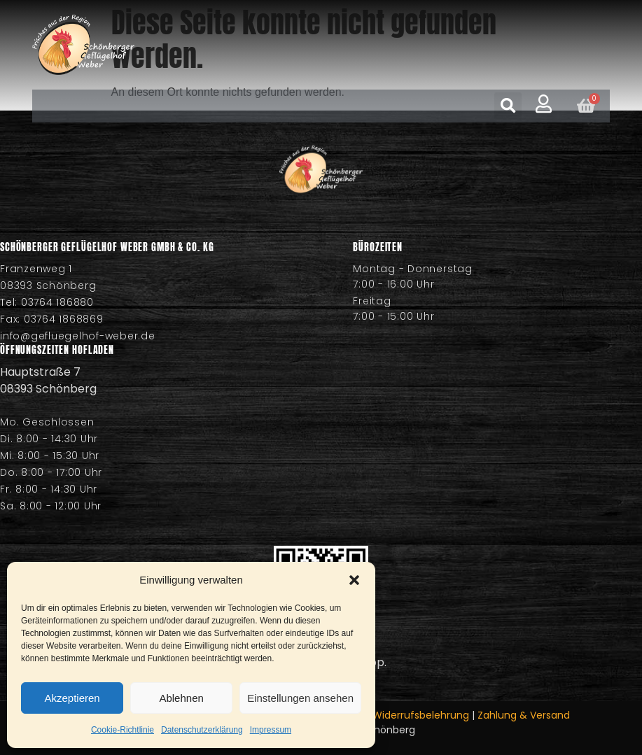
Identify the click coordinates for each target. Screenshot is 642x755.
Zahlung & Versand (523, 715)
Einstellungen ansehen (300, 698)
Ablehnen (181, 698)
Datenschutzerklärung (202, 730)
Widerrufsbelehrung (420, 715)
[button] (354, 580)
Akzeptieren (71, 698)
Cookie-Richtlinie (122, 730)
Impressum (270, 730)
